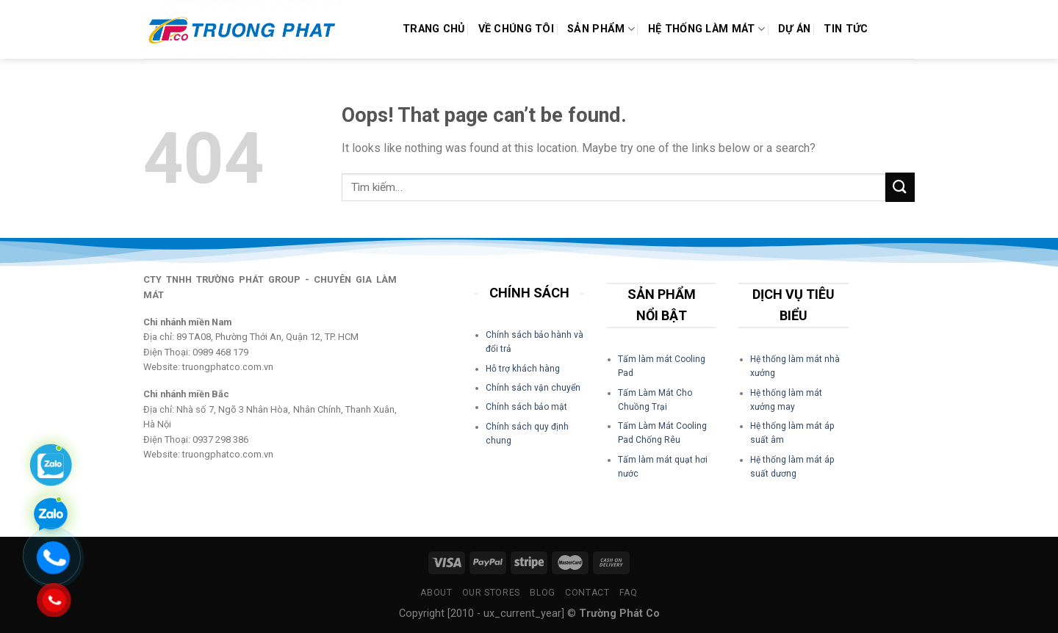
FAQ (628, 592)
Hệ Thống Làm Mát (706, 29)
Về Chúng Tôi (516, 29)
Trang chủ (434, 29)
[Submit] (900, 187)
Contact (587, 592)
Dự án (794, 29)
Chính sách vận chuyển (533, 388)
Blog (542, 592)
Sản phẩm (601, 29)
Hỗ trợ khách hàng (523, 368)
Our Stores (491, 592)
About (436, 592)
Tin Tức (846, 29)
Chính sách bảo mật (526, 407)
